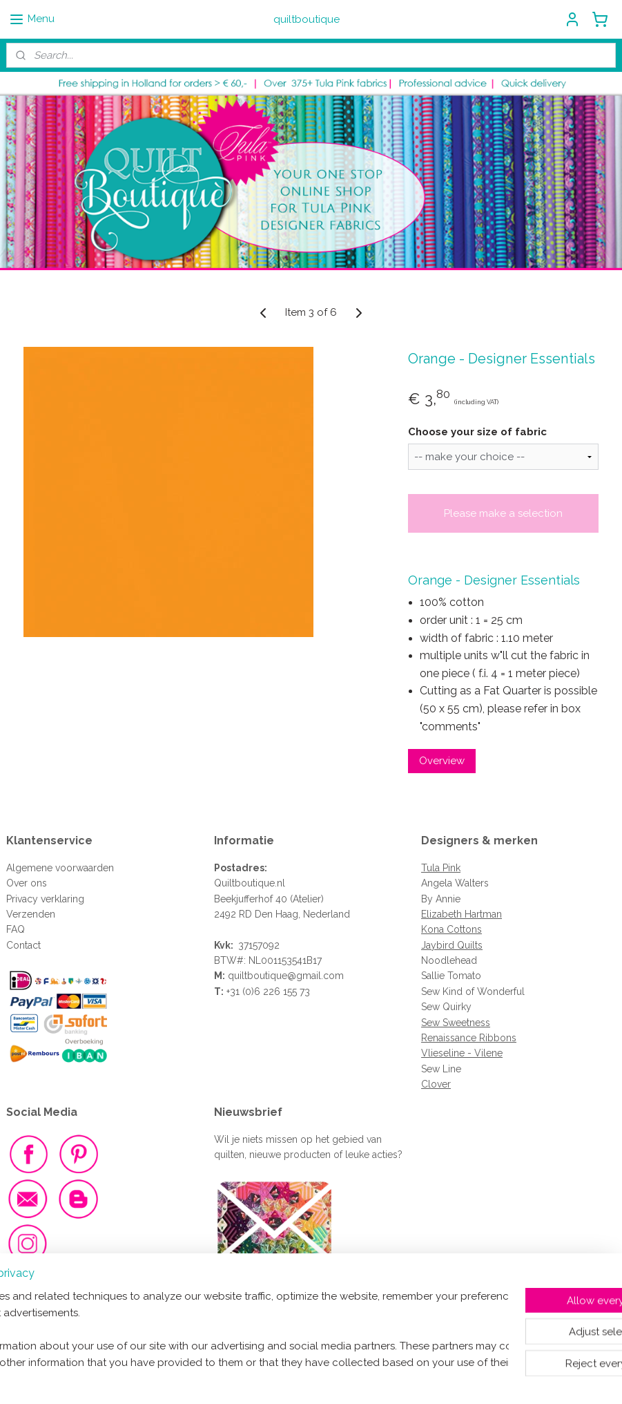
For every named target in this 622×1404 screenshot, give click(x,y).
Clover (436, 1084)
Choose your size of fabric (477, 431)
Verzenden (30, 914)
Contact (23, 945)
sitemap (263, 1378)
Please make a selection (503, 512)
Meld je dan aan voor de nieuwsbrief (305, 1289)
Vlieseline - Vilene (462, 1053)
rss (288, 1378)
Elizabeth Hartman (461, 914)
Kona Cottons (451, 929)
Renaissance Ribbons (468, 1037)
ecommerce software (337, 1378)
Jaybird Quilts (452, 945)
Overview (442, 761)
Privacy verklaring (45, 898)
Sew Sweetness (455, 1022)
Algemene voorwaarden (60, 867)
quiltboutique (257, 975)
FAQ (15, 929)
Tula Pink (440, 867)
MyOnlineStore (453, 1378)
